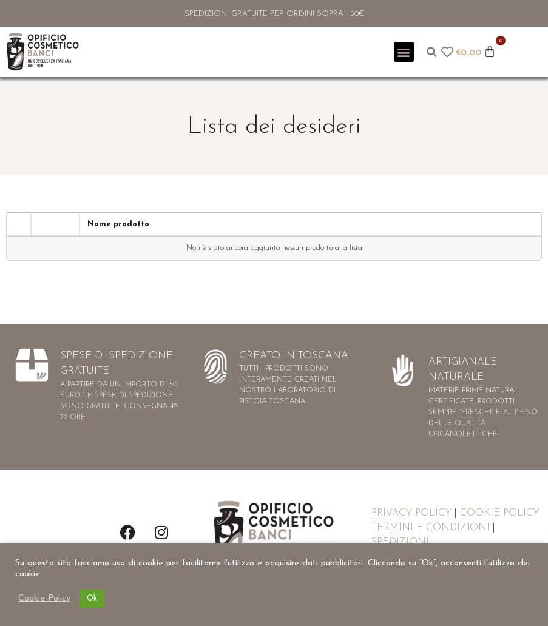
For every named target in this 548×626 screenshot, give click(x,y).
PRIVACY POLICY (411, 513)
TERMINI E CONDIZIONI (430, 528)
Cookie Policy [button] (44, 598)
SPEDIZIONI (400, 542)
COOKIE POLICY (500, 513)
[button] (404, 52)
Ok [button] (92, 598)
